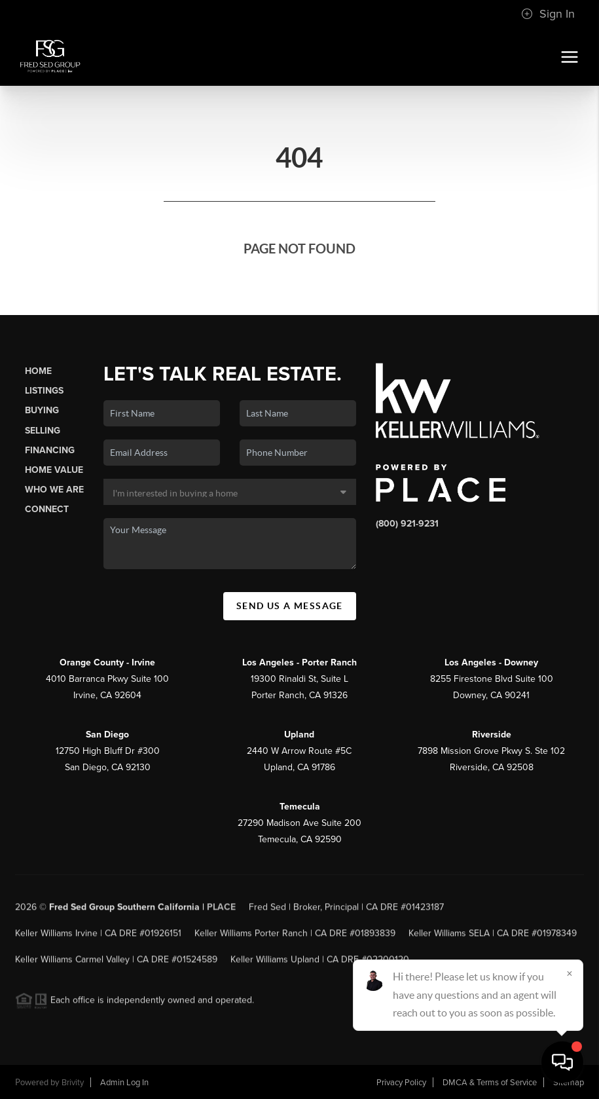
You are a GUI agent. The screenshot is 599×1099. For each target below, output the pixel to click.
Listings (44, 390)
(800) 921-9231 (407, 523)
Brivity (73, 1082)
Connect (47, 509)
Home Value (54, 469)
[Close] (569, 973)
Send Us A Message (289, 606)
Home (38, 371)
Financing (50, 450)
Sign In (548, 13)
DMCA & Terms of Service (490, 1082)
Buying (42, 410)
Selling (42, 430)
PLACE (221, 910)
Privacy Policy (401, 1082)
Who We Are (54, 489)
